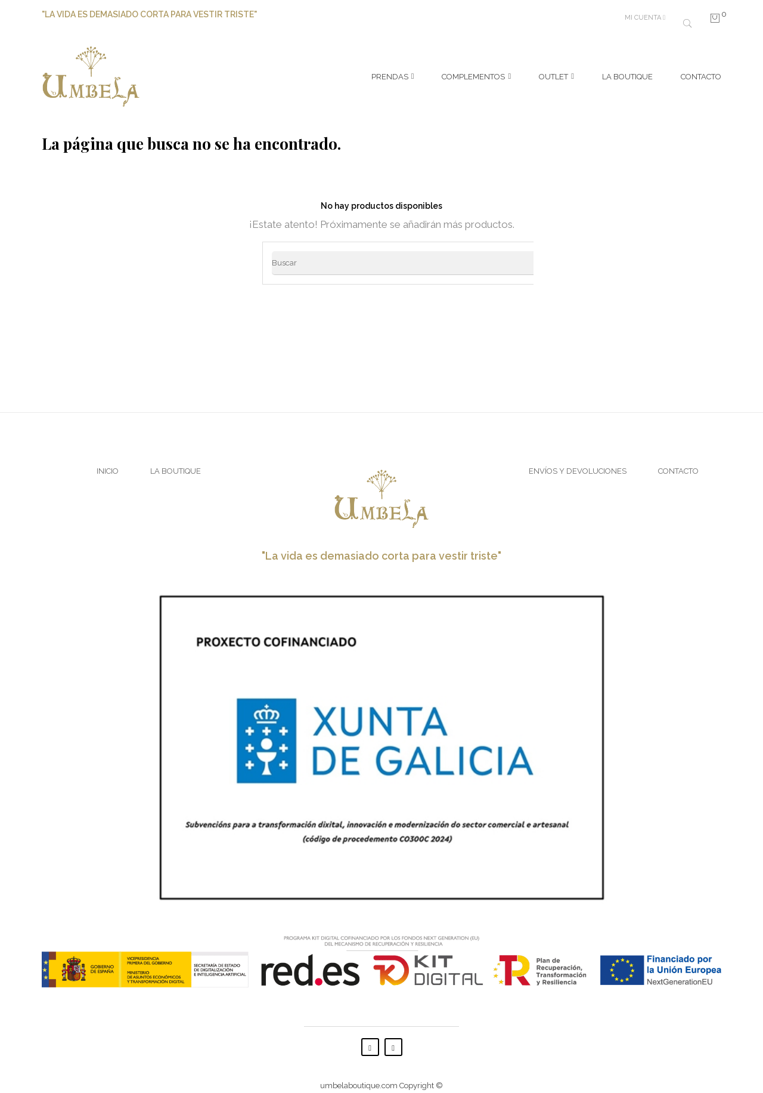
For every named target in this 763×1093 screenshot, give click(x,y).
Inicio (108, 459)
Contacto (678, 459)
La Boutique (175, 459)
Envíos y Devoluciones (577, 459)
